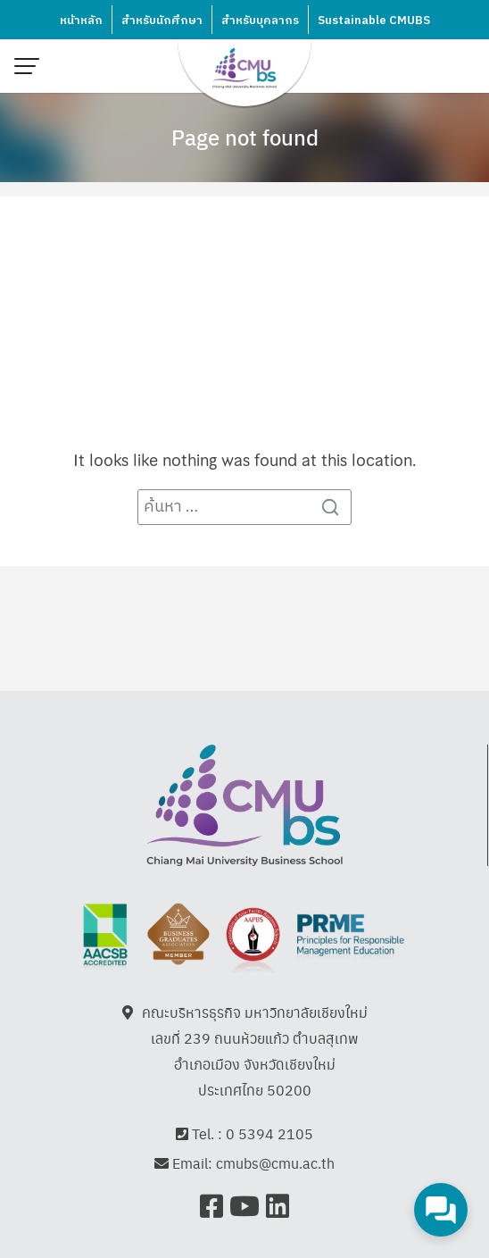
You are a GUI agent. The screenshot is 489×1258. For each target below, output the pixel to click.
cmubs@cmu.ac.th (275, 1164)
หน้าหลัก (81, 20)
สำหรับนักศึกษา (162, 20)
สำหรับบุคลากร (260, 20)
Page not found (245, 136)
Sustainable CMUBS (374, 20)
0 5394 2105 (269, 1133)
